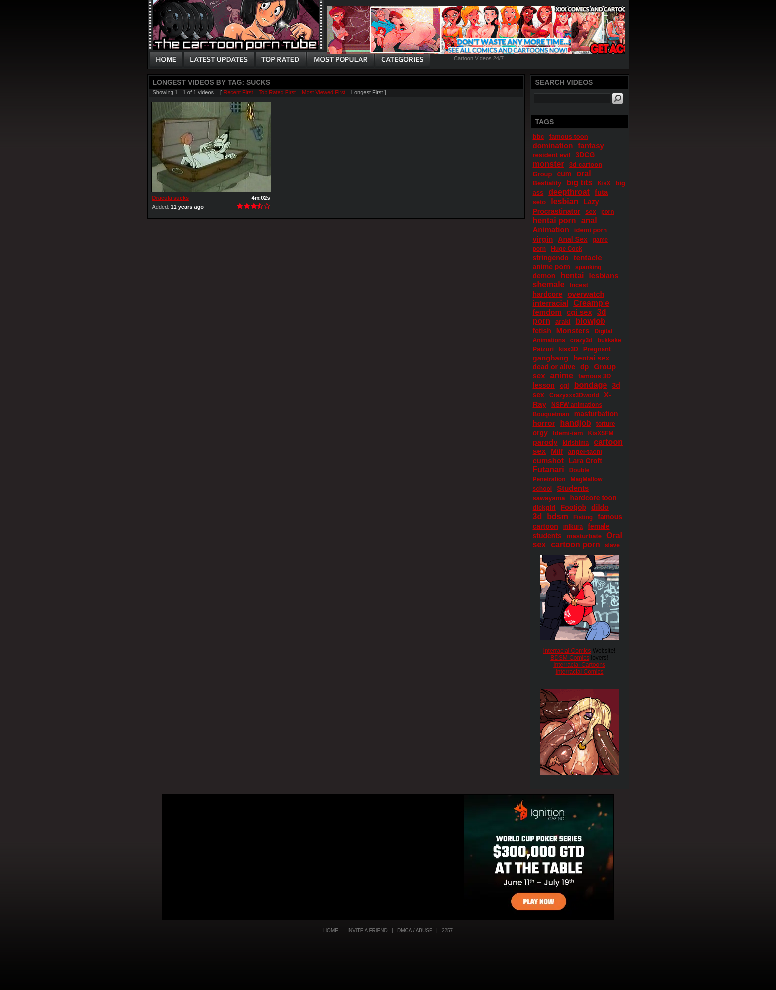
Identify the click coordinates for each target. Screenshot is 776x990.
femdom (547, 312)
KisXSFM (601, 433)
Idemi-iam (568, 433)
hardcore (548, 294)
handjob (575, 423)
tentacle (588, 257)
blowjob (590, 321)
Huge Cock (566, 248)
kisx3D (568, 349)
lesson (544, 385)
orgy (540, 433)
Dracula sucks (170, 198)
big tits (579, 183)
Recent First (238, 92)
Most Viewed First (323, 92)
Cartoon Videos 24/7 (479, 58)
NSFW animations (576, 404)
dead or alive (554, 367)
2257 (447, 930)
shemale (549, 284)
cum (564, 174)
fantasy (591, 145)
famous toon (568, 136)
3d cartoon (585, 164)
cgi (564, 385)
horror (544, 423)
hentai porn (554, 220)
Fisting (583, 517)
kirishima (576, 442)
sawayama (549, 498)
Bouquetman (551, 414)
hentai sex (591, 358)
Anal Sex (572, 239)
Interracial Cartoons (579, 664)
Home (330, 930)
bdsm (557, 516)
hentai (572, 275)
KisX (604, 183)
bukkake (609, 340)
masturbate (584, 536)
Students (573, 488)
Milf (557, 451)
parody (545, 442)
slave (612, 545)
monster (548, 164)
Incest (579, 285)
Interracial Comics (567, 650)
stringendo (551, 258)
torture (605, 423)
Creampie (591, 303)
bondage (590, 385)
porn (607, 211)
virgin (543, 239)
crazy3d (581, 340)
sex (590, 211)
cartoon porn (575, 544)
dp (584, 367)
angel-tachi (585, 451)
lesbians (604, 275)
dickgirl (544, 507)
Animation (551, 229)
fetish (542, 331)
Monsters (573, 330)
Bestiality (547, 183)
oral (583, 173)
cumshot (548, 460)
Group (542, 174)
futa (601, 192)
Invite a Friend (367, 930)
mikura (573, 526)
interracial (551, 303)
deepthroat (569, 192)
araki (562, 321)
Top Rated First (277, 92)
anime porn (551, 266)
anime (561, 375)
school (542, 488)
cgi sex (579, 312)
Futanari (548, 469)
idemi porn (590, 230)
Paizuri (543, 349)
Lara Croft (585, 461)
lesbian (564, 201)
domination (553, 145)
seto (539, 202)
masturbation (596, 414)
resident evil (552, 155)
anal (589, 220)
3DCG (585, 155)
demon (544, 276)
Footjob (573, 507)
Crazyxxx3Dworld (574, 395)
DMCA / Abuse (414, 930)
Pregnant (597, 349)
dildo (600, 507)
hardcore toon (593, 498)
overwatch (585, 294)
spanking (588, 267)
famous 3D (594, 376)
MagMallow (587, 479)
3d (537, 516)
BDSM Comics (569, 657)
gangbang (551, 358)
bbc (538, 136)
